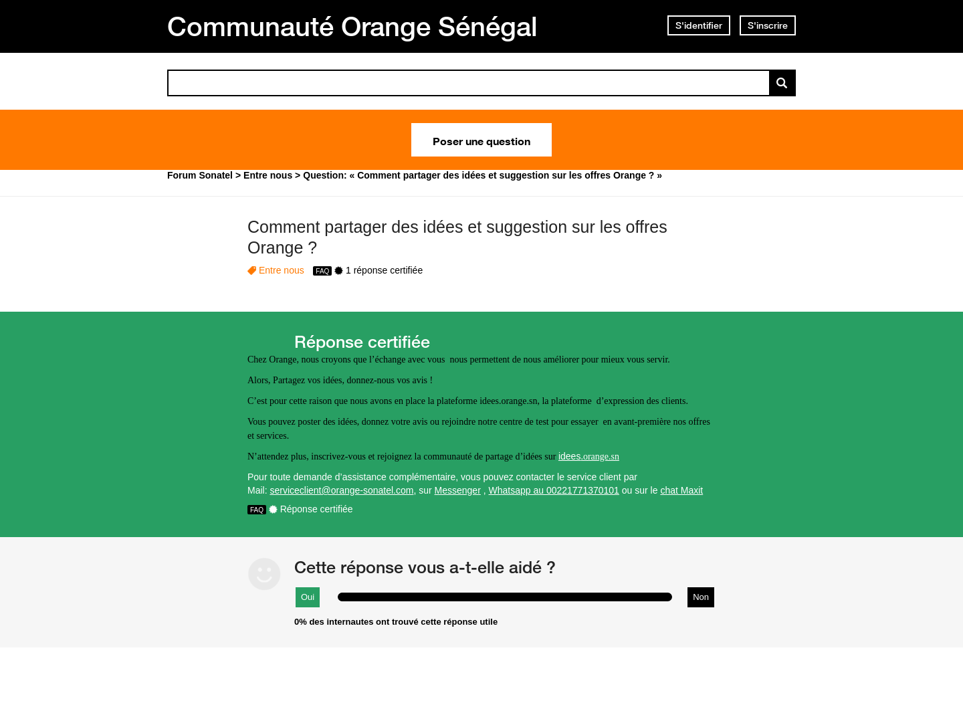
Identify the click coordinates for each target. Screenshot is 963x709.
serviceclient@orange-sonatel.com (341, 490)
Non (701, 597)
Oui (307, 597)
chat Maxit (681, 490)
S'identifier (698, 25)
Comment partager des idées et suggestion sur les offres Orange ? (457, 237)
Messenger (458, 490)
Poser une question (481, 140)
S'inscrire (768, 25)
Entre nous (281, 270)
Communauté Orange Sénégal (352, 26)
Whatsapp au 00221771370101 (554, 490)
